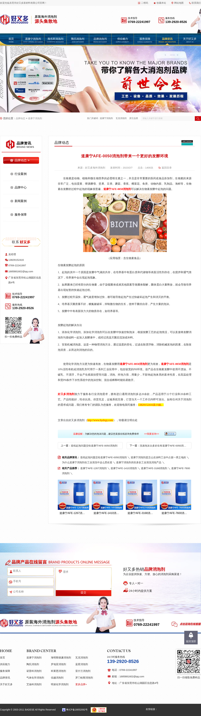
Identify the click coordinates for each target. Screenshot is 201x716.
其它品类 (133, 118)
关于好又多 (6, 684)
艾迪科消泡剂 (34, 684)
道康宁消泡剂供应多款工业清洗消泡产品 (138, 462)
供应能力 (5, 664)
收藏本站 (161, 3)
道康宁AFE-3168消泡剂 (154, 468)
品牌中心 (21, 187)
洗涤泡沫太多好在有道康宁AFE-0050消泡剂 (163, 445)
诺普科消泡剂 (34, 670)
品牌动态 (20, 118)
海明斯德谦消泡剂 (61, 657)
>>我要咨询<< (151, 433)
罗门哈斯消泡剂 (84, 677)
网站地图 (179, 3)
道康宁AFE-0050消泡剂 (117, 189)
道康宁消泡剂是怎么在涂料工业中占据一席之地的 (158, 457)
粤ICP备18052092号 (77, 709)
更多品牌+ (81, 684)
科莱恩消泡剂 (58, 670)
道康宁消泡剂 (35, 118)
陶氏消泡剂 (32, 664)
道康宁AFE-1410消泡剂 (124, 468)
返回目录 (167, 167)
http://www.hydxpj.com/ (100, 420)
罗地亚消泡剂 (58, 664)
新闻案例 (21, 201)
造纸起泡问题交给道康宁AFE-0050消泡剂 (94, 445)
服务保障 (21, 214)
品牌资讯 (5, 677)
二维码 (144, 3)
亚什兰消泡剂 (82, 670)
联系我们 (196, 3)
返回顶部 (191, 641)
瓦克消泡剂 (121, 118)
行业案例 (21, 174)
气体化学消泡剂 (35, 677)
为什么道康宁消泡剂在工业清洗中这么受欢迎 (87, 462)
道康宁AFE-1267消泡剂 (93, 468)
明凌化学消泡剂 (60, 684)
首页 (2, 657)
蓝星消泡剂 (81, 664)
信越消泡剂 (57, 677)
